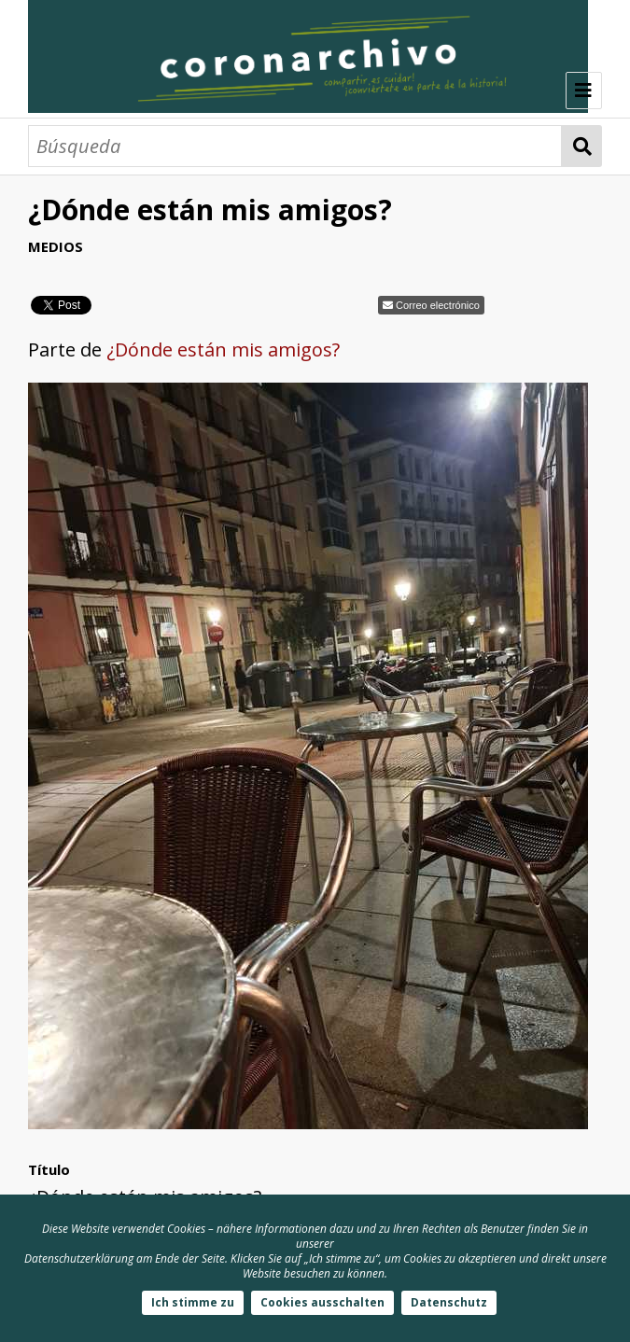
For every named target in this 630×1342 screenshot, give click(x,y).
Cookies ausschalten (322, 1302)
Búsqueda (582, 146)
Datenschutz (449, 1302)
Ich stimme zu (192, 1302)
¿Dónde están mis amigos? (223, 349)
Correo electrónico (438, 305)
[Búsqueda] (295, 146)
